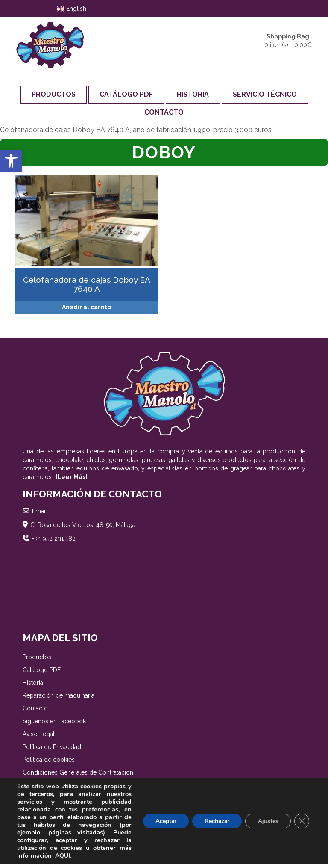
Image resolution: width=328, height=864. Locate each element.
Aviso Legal (39, 734)
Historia (193, 94)
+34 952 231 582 (54, 538)
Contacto (164, 112)
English (71, 8)
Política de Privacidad (52, 746)
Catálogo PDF (126, 94)
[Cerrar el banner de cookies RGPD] (301, 821)
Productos (54, 94)
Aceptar (162, 821)
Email (39, 511)
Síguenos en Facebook (54, 721)
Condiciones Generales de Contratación (78, 772)
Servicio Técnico (265, 94)
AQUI (62, 856)
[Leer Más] (72, 476)
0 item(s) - (288, 40)
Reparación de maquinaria (58, 695)
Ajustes (267, 821)
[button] (11, 161)
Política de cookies (49, 759)
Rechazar (215, 821)
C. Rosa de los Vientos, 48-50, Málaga (82, 524)
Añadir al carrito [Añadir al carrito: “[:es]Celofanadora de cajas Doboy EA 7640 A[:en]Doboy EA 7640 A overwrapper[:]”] (86, 307)
